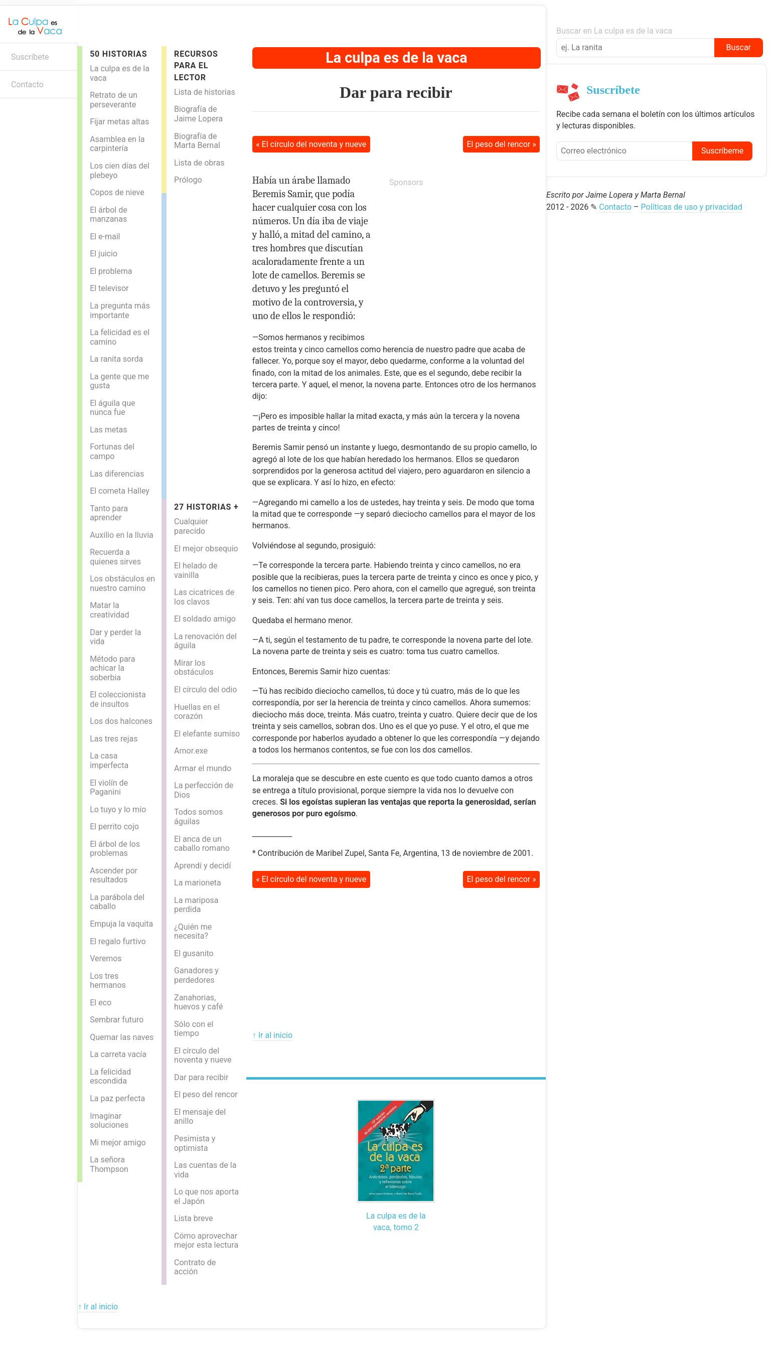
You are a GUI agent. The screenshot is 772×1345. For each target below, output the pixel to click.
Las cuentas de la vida (205, 1169)
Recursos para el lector (196, 65)
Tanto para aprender (109, 513)
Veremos (106, 958)
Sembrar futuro (116, 1019)
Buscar (738, 47)
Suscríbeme (722, 151)
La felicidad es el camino (119, 337)
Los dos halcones (121, 721)
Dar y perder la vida (115, 637)
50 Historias (118, 54)
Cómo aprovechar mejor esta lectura (206, 1240)
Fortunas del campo (112, 451)
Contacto (27, 84)
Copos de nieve (117, 192)
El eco (100, 1002)
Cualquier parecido (191, 526)
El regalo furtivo (117, 941)
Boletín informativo (13, 114)
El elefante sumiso (207, 733)
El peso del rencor (206, 1094)
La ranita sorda (116, 359)
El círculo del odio (205, 689)
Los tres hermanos (108, 980)
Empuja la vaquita (121, 924)
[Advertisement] (207, 343)
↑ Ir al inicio (272, 1035)
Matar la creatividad (109, 610)
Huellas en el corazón (197, 711)
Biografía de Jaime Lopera (198, 113)
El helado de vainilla (195, 570)
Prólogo (188, 180)
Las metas (108, 429)
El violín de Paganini (109, 787)
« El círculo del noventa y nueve (311, 144)
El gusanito (194, 953)
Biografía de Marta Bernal (197, 141)
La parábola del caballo (117, 902)
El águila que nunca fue (112, 407)
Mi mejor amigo (117, 1142)
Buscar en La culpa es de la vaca (614, 31)
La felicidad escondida (110, 1076)
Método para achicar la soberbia (112, 668)
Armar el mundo (202, 768)
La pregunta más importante (120, 310)
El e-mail (105, 236)
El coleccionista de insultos (118, 699)
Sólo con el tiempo (193, 1028)
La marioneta (197, 882)
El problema (111, 271)
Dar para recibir (201, 1077)
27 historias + (206, 507)
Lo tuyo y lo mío (118, 809)
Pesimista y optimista (194, 1143)
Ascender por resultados (113, 875)
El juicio (103, 253)
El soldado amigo (205, 619)
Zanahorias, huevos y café (198, 1002)
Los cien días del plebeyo (119, 170)
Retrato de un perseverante (113, 99)
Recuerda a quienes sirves (115, 556)
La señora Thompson (109, 1164)
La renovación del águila (205, 641)
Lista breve (193, 1218)
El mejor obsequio (206, 548)
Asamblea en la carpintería (117, 144)
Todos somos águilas (198, 816)
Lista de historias (204, 92)
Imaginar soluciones (109, 1120)
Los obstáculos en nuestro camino (122, 583)
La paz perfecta (117, 1098)
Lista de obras (199, 163)
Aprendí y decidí (202, 865)
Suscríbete (30, 57)
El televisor (109, 288)
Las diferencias (117, 474)
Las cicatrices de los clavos (204, 597)
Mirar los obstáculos (194, 667)
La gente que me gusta (119, 381)
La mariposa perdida (196, 905)
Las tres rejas (113, 738)
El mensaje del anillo (200, 1116)
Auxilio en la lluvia (121, 535)
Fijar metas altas (119, 121)
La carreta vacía (118, 1054)
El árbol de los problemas (115, 848)
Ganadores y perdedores (196, 975)
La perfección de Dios (203, 790)
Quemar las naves (121, 1037)
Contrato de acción (195, 1267)
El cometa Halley (119, 491)
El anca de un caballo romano (202, 843)
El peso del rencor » (501, 144)
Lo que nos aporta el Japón (206, 1196)
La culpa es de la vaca (119, 73)
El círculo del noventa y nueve (202, 1055)
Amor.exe (191, 751)
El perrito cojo (114, 826)
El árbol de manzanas (108, 214)
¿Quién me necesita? (193, 931)
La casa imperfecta (109, 760)
